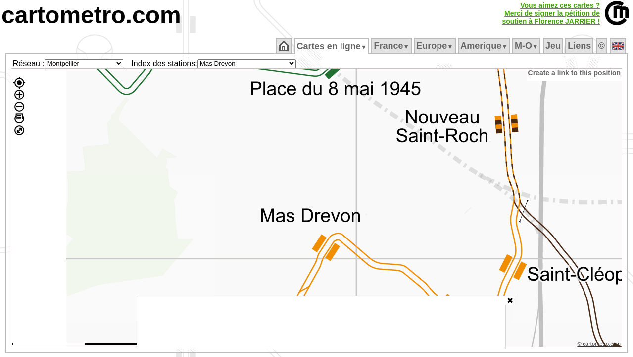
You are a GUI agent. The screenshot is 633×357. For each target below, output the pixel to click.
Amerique (484, 46)
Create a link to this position (575, 73)
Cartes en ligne (332, 46)
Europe (435, 46)
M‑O (527, 46)
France (392, 46)
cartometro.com (91, 15)
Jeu (553, 46)
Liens (580, 46)
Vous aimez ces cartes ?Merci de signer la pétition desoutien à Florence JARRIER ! (551, 13)
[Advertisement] (321, 322)
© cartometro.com (600, 345)
